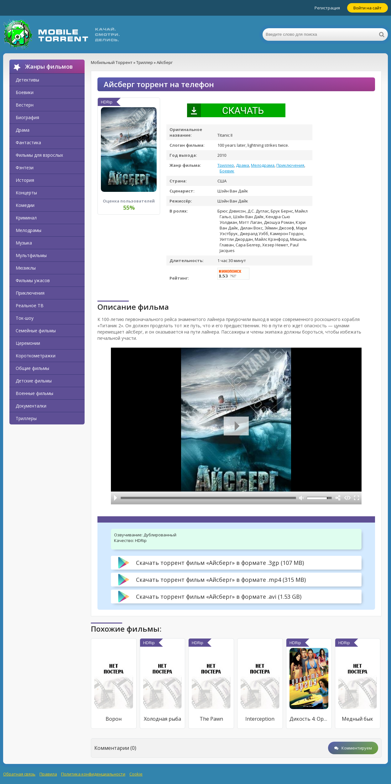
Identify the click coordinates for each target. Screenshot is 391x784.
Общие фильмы (32, 368)
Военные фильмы (34, 393)
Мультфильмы (31, 255)
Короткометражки (35, 356)
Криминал (26, 218)
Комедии (25, 205)
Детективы (27, 80)
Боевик (227, 171)
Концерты (26, 193)
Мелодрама (262, 165)
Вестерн (25, 105)
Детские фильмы (34, 381)
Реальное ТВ (30, 305)
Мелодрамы (28, 230)
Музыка (24, 243)
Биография (27, 117)
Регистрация (327, 8)
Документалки (31, 406)
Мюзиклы (26, 268)
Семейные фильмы (36, 331)
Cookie (136, 774)
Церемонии (28, 343)
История (25, 180)
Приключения (30, 293)
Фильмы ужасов (33, 280)
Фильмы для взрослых (39, 155)
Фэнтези (25, 168)
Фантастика (28, 142)
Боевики (25, 92)
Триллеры (26, 418)
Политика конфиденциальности (93, 774)
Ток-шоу (25, 318)
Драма (22, 130)
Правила (48, 774)
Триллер (225, 165)
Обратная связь (19, 774)
